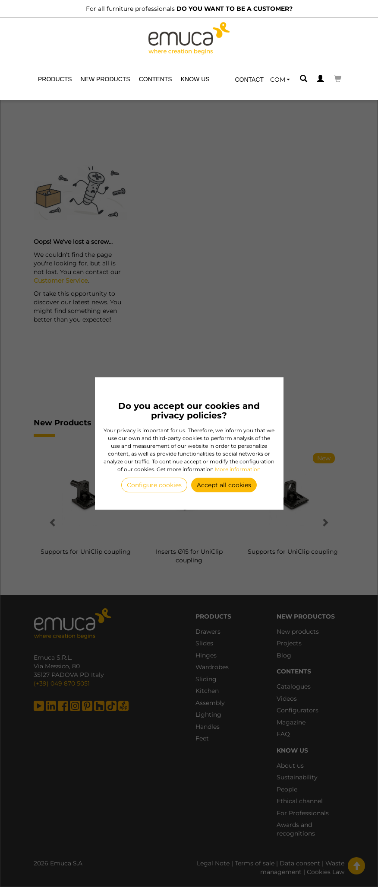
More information (238, 469)
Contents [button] (155, 79)
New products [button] (105, 79)
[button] (280, 79)
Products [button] (55, 79)
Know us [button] (195, 79)
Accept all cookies (224, 485)
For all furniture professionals (189, 9)
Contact (249, 79)
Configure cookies (154, 485)
